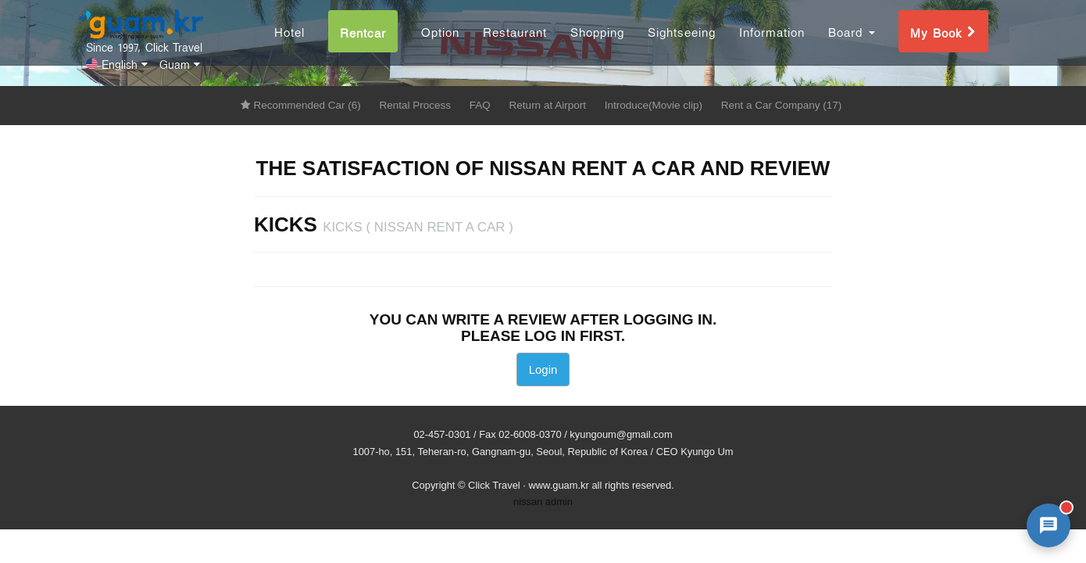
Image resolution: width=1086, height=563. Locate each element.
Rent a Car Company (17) (781, 105)
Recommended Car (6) (301, 105)
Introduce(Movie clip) (653, 105)
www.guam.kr (558, 485)
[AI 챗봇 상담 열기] (1048, 525)
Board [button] (851, 42)
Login (543, 369)
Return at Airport (547, 105)
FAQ (480, 105)
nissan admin (543, 501)
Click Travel (494, 485)
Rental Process (416, 105)
